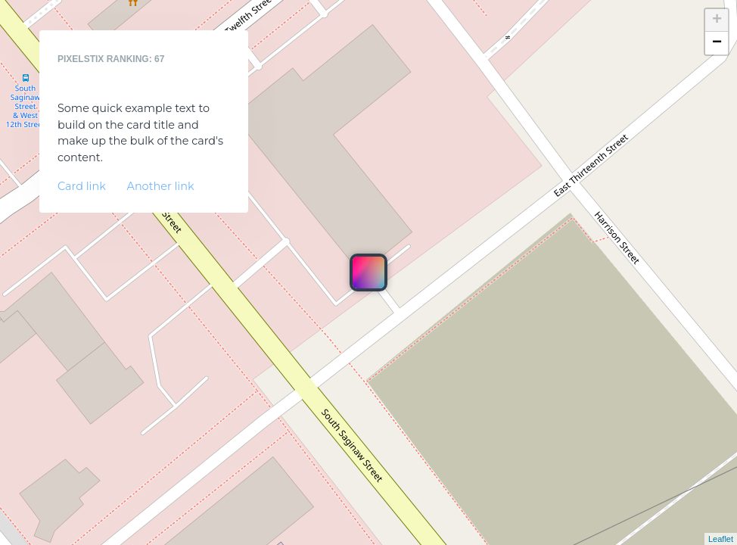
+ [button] (717, 20)
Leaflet (720, 538)
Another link (160, 186)
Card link (82, 186)
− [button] (717, 43)
